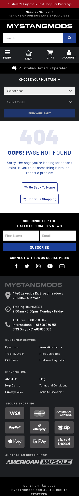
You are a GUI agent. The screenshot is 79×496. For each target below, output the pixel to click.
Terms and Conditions (53, 385)
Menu (7, 55)
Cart (50, 55)
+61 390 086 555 (45, 324)
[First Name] (21, 236)
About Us (11, 379)
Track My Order (14, 353)
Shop (28, 55)
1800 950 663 (36, 320)
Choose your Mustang (37, 79)
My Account (12, 347)
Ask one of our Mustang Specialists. (40, 15)
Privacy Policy (14, 392)
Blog (42, 379)
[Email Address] (58, 236)
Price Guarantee (50, 353)
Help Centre (12, 385)
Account (69, 55)
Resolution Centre (51, 347)
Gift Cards (11, 360)
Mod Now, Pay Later (52, 360)
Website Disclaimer (51, 392)
